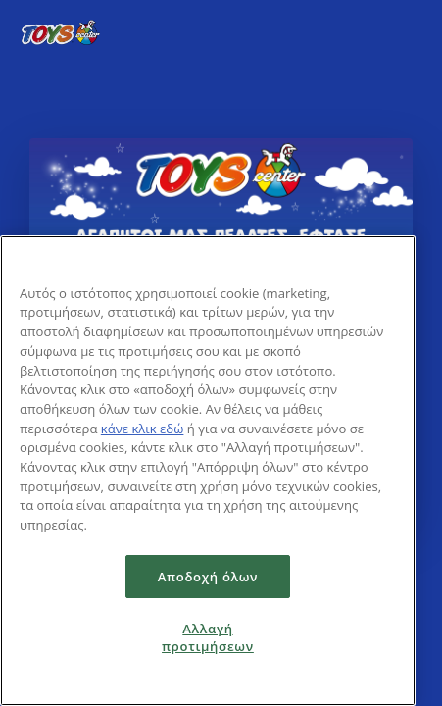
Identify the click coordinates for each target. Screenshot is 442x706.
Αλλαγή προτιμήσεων (208, 637)
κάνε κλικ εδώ (142, 428)
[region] (208, 470)
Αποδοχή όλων (208, 576)
